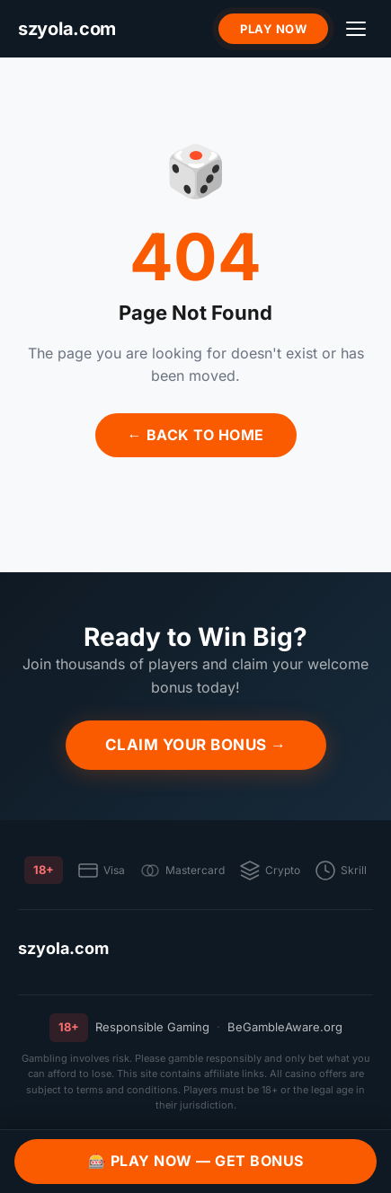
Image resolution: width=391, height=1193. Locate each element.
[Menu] (356, 28)
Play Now (273, 29)
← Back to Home (196, 435)
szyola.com (63, 948)
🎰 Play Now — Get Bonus (196, 1161)
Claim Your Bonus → (196, 745)
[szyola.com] (67, 29)
